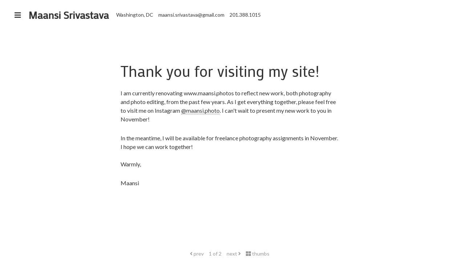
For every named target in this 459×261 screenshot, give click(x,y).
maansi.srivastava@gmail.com (191, 15)
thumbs (257, 253)
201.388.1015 (245, 15)
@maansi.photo (200, 110)
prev (197, 253)
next (234, 253)
